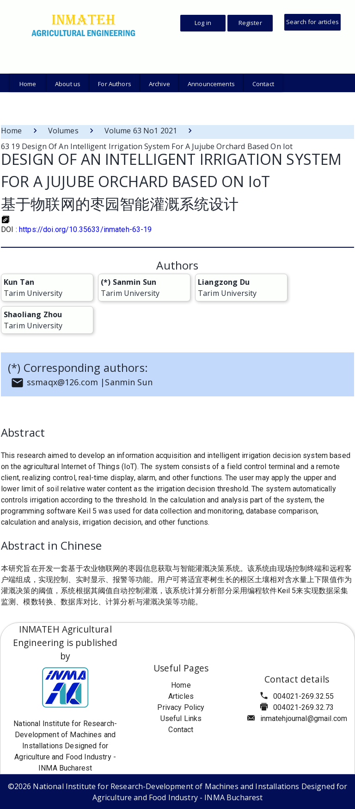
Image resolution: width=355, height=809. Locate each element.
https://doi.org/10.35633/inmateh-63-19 (85, 229)
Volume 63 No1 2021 (141, 130)
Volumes (63, 130)
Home (11, 130)
